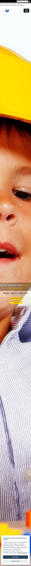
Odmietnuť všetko (15, 561)
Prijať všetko (15, 557)
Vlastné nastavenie (23, 552)
